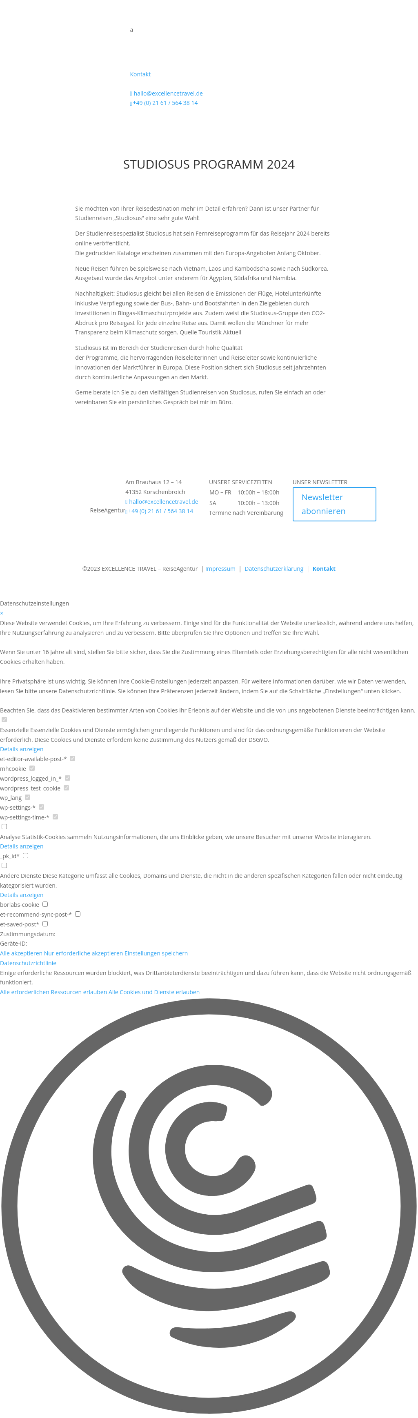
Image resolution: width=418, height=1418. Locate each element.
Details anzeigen (22, 749)
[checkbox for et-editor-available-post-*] (72, 758)
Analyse (10, 837)
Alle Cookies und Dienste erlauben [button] (154, 992)
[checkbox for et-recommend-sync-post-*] (77, 914)
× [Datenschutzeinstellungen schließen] (1, 613)
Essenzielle (14, 730)
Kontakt (140, 74)
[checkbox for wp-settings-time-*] (55, 816)
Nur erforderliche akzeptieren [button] (83, 953)
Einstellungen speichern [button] (156, 953)
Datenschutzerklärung (276, 568)
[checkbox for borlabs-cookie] (45, 904)
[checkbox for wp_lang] (27, 797)
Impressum (220, 568)
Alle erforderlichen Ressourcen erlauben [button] (53, 992)
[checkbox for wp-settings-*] (41, 807)
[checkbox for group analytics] (4, 826)
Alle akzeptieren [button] (21, 953)
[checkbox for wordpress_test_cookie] (66, 787)
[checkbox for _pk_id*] (25, 855)
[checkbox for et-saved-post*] (45, 923)
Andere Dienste (20, 875)
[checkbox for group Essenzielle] (4, 719)
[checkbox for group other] (4, 865)
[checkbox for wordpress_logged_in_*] (67, 778)
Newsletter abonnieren (324, 504)
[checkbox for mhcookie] (32, 768)
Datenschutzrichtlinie (28, 963)
